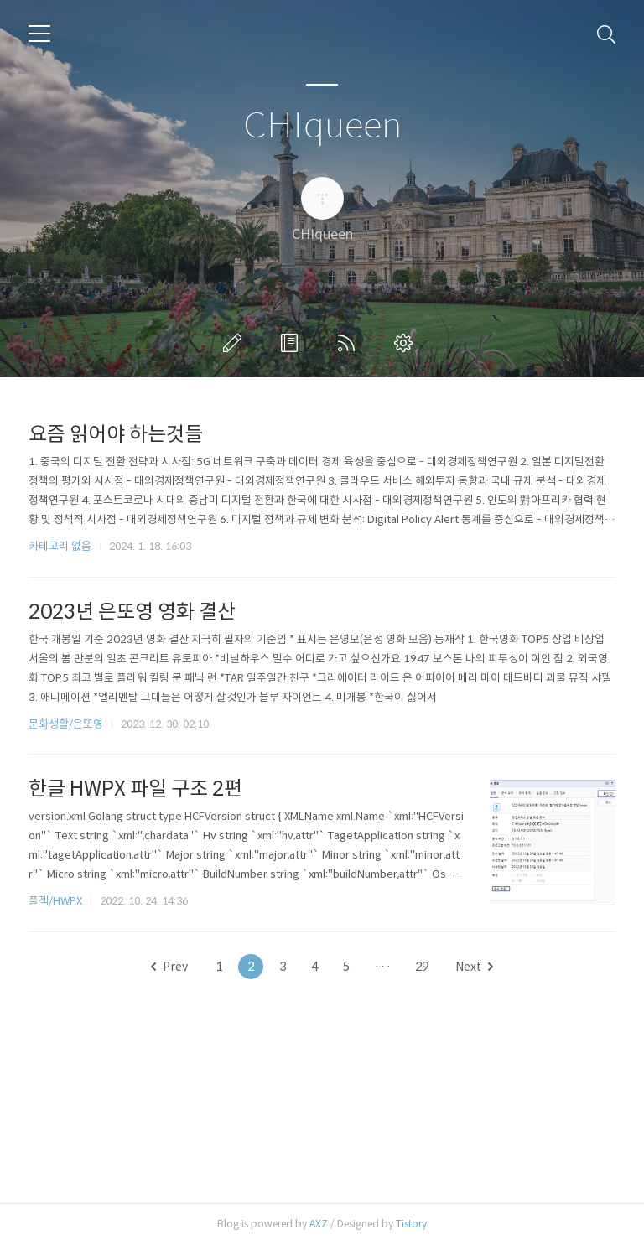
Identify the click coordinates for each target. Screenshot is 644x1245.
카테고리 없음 (60, 546)
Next (474, 966)
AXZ (318, 1223)
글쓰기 (236, 343)
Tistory (411, 1223)
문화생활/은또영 (66, 724)
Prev (169, 966)
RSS (350, 343)
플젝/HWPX (55, 901)
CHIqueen (322, 126)
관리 (407, 343)
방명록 (293, 343)
